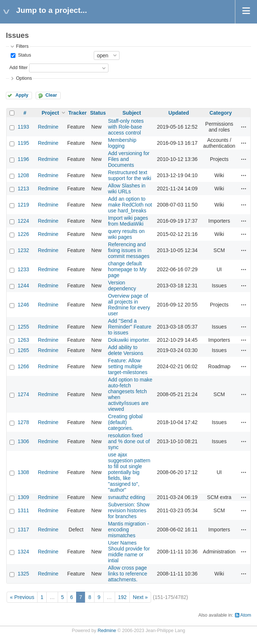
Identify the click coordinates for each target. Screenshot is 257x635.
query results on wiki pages (126, 234)
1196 (23, 159)
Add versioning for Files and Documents (129, 159)
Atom (245, 615)
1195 (23, 143)
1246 (23, 305)
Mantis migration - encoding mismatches (128, 529)
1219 (23, 205)
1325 (23, 574)
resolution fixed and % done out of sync (129, 441)
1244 (23, 285)
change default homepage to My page (127, 269)
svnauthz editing (126, 497)
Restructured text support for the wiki (129, 175)
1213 (23, 188)
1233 (23, 269)
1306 (23, 441)
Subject (131, 113)
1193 (23, 127)
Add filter (18, 67)
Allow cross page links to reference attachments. (127, 573)
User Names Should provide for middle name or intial (129, 551)
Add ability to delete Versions (125, 350)
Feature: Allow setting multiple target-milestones (127, 366)
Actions (244, 127)
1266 (23, 366)
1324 (23, 552)
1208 (23, 175)
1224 (23, 221)
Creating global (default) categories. (125, 422)
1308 (23, 472)
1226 (23, 234)
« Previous (22, 597)
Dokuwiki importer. (129, 340)
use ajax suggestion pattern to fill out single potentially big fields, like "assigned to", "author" (129, 472)
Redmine (48, 127)
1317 (23, 529)
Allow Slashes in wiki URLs (127, 188)
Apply (21, 95)
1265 (23, 350)
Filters (22, 46)
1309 (23, 497)
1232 (23, 250)
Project (50, 113)
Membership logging (122, 143)
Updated (178, 113)
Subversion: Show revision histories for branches (129, 510)
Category (221, 113)
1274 (23, 394)
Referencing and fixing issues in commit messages (129, 250)
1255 (23, 327)
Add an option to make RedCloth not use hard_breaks (130, 205)
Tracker (77, 113)
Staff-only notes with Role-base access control (126, 127)
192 (122, 597)
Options (24, 78)
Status (24, 55)
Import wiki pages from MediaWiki (128, 221)
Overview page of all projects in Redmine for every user (129, 304)
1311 (23, 510)
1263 (23, 340)
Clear (51, 95)
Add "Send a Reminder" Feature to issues (129, 327)
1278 (23, 422)
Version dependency (122, 285)
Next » (140, 597)
